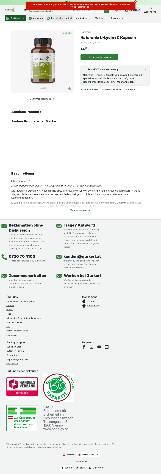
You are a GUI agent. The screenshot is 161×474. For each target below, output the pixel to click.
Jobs (8, 314)
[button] (150, 9)
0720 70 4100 (22, 256)
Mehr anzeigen (125, 81)
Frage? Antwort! (79, 225)
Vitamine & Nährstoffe (90, 89)
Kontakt (10, 305)
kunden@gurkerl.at (82, 256)
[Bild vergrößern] (69, 88)
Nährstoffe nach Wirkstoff (114, 89)
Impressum (11, 335)
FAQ (8, 326)
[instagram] (91, 347)
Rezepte (117, 18)
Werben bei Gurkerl (82, 275)
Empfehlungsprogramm (17, 359)
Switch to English (88, 455)
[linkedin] (106, 347)
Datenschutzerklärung (17, 330)
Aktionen (36, 18)
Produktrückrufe (14, 322)
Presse (9, 309)
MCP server (12, 363)
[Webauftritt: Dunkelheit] (96, 468)
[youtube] (99, 347)
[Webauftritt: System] (66, 468)
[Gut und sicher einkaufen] (58, 387)
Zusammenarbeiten (27, 275)
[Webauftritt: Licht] (80, 468)
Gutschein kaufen (15, 351)
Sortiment (15, 18)
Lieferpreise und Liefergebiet (20, 301)
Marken (101, 18)
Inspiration (83, 18)
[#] (22, 418)
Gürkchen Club (13, 346)
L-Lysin (131, 89)
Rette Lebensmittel (59, 18)
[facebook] (84, 347)
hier (59, 447)
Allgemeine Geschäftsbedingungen (23, 318)
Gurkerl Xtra (12, 355)
